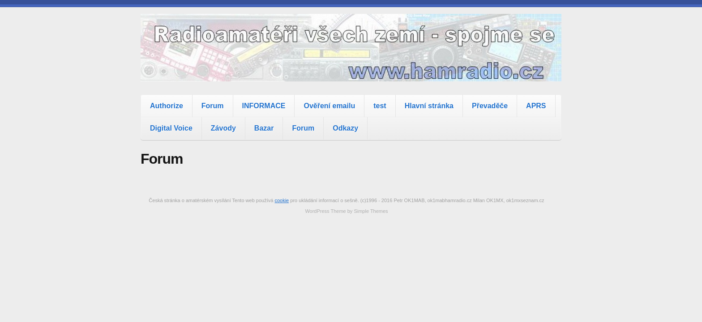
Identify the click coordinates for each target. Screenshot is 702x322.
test (379, 106)
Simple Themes (371, 211)
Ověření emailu (329, 106)
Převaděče (490, 106)
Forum (212, 106)
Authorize (166, 106)
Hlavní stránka (429, 106)
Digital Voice (171, 128)
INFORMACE (264, 106)
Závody (223, 128)
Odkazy (345, 128)
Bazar (264, 128)
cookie (281, 200)
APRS (536, 106)
